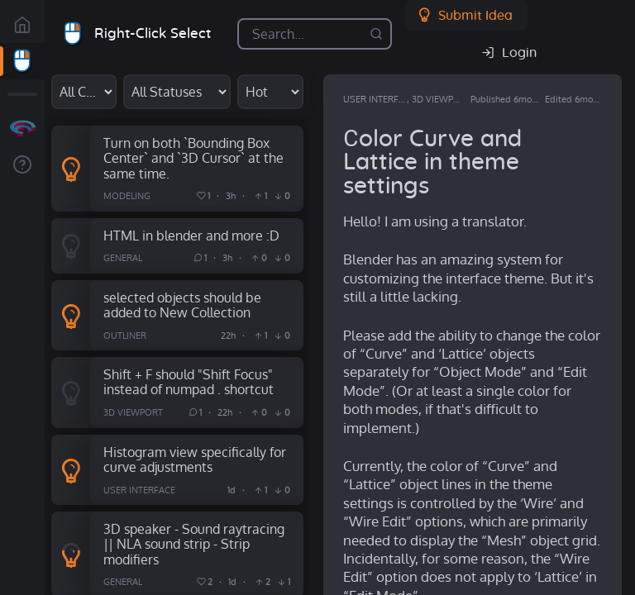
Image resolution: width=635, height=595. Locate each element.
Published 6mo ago (509, 99)
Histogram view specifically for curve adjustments (194, 459)
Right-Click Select (152, 33)
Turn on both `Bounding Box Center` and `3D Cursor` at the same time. (193, 158)
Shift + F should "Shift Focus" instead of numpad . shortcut (188, 381)
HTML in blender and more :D (191, 235)
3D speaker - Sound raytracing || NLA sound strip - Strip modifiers (193, 544)
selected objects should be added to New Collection (182, 305)
